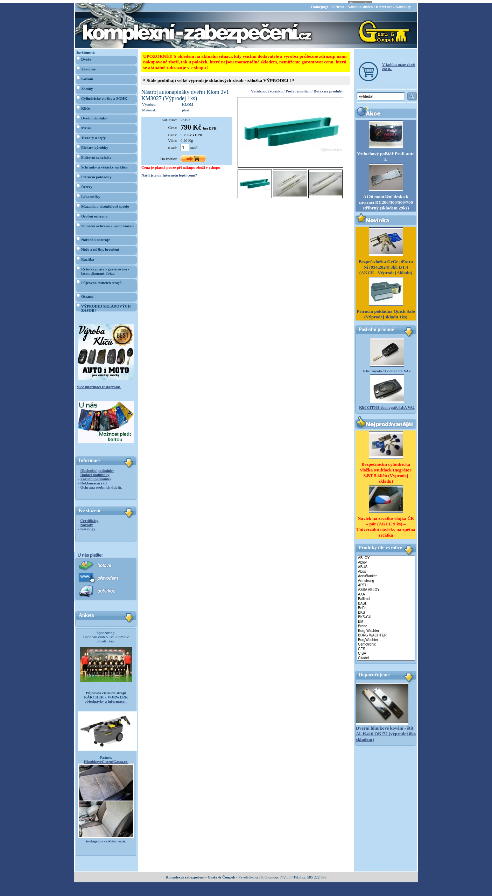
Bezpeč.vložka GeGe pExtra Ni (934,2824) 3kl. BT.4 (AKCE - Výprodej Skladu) (386, 264)
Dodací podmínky (94, 471)
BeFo (386, 605)
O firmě (337, 3)
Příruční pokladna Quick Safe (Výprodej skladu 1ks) (386, 310)
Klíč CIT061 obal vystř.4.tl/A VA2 (387, 404)
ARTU (386, 582)
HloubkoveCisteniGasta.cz (106, 758)
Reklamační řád (93, 480)
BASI (386, 600)
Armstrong (386, 577)
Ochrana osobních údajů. (101, 484)
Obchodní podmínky (97, 467)
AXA (386, 591)
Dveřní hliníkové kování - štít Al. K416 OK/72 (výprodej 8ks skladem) (386, 730)
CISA (386, 650)
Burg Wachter (386, 628)
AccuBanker (386, 573)
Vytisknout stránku (266, 88)
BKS (386, 609)
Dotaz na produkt (328, 88)
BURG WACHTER (386, 632)
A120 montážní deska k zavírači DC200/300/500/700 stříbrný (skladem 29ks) (386, 199)
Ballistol (386, 596)
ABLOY (386, 555)
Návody (86, 521)
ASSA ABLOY (386, 587)
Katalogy (87, 526)
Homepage (320, 3)
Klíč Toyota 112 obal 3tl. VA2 (387, 368)
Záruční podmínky (95, 476)
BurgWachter (386, 637)
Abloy (386, 559)
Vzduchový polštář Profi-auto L (385, 153)
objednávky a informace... (106, 698)
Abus (386, 568)
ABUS (386, 564)
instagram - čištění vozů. (106, 838)
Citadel (386, 655)
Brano (386, 623)
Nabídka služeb (360, 3)
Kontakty (403, 3)
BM (386, 618)
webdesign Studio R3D (246, 894)
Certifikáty (89, 517)
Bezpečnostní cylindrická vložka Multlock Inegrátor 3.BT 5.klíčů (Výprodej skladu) (386, 469)
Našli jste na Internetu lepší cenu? (169, 172)
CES (386, 646)
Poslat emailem (298, 88)
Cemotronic (386, 641)
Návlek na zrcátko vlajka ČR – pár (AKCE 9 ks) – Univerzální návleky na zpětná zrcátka (385, 523)
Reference (384, 3)
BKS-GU (386, 614)
